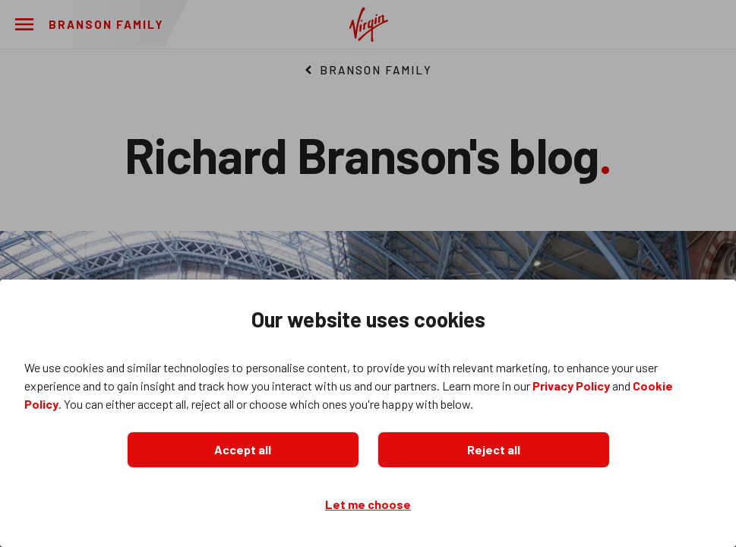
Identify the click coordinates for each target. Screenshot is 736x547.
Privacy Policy (571, 385)
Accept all (242, 449)
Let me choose (368, 504)
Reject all (493, 449)
